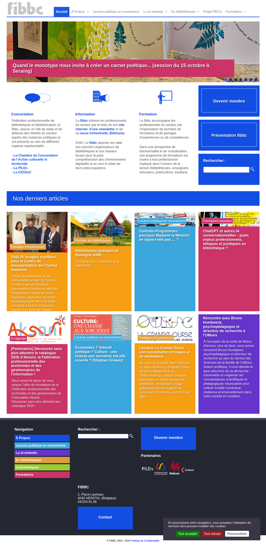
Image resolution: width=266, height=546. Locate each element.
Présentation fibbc (229, 135)
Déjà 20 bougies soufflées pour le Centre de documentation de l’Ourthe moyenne (34, 263)
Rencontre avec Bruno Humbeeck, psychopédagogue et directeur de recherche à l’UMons (224, 326)
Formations (234, 11)
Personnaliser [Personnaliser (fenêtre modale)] (237, 533)
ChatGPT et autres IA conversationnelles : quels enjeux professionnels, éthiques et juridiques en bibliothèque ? (226, 239)
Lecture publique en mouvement (116, 11)
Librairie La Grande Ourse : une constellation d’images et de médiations (164, 352)
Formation (148, 114)
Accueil (61, 11)
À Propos (78, 11)
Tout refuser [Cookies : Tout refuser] (212, 533)
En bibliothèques (183, 11)
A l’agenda (18, 338)
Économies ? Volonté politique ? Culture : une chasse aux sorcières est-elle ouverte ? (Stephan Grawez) (100, 354)
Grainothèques (27, 467)
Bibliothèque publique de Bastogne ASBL (97, 253)
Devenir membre (229, 101)
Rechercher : (89, 429)
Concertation (22, 114)
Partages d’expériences (28, 246)
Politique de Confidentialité (145, 540)
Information (85, 114)
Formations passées (217, 221)
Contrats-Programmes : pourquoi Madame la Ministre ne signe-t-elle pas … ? (164, 235)
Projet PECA (212, 11)
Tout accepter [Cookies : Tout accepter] (187, 533)
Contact (105, 517)
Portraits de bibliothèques (93, 240)
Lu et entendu (153, 11)
